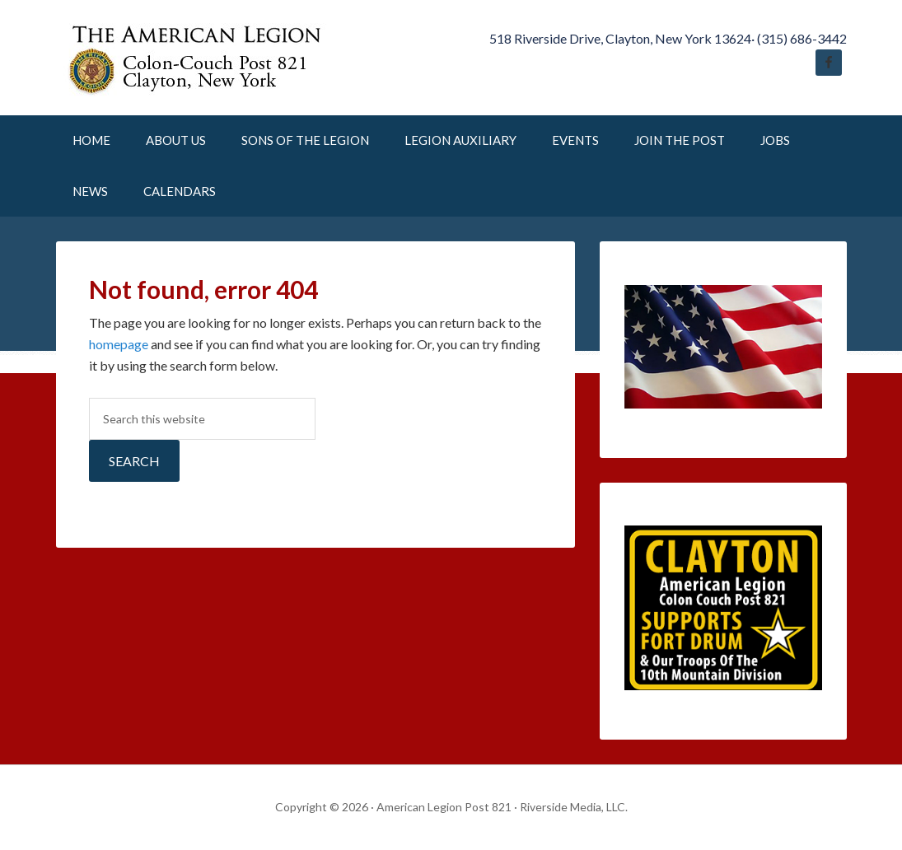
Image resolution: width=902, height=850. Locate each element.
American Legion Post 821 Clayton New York (196, 57)
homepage (118, 344)
